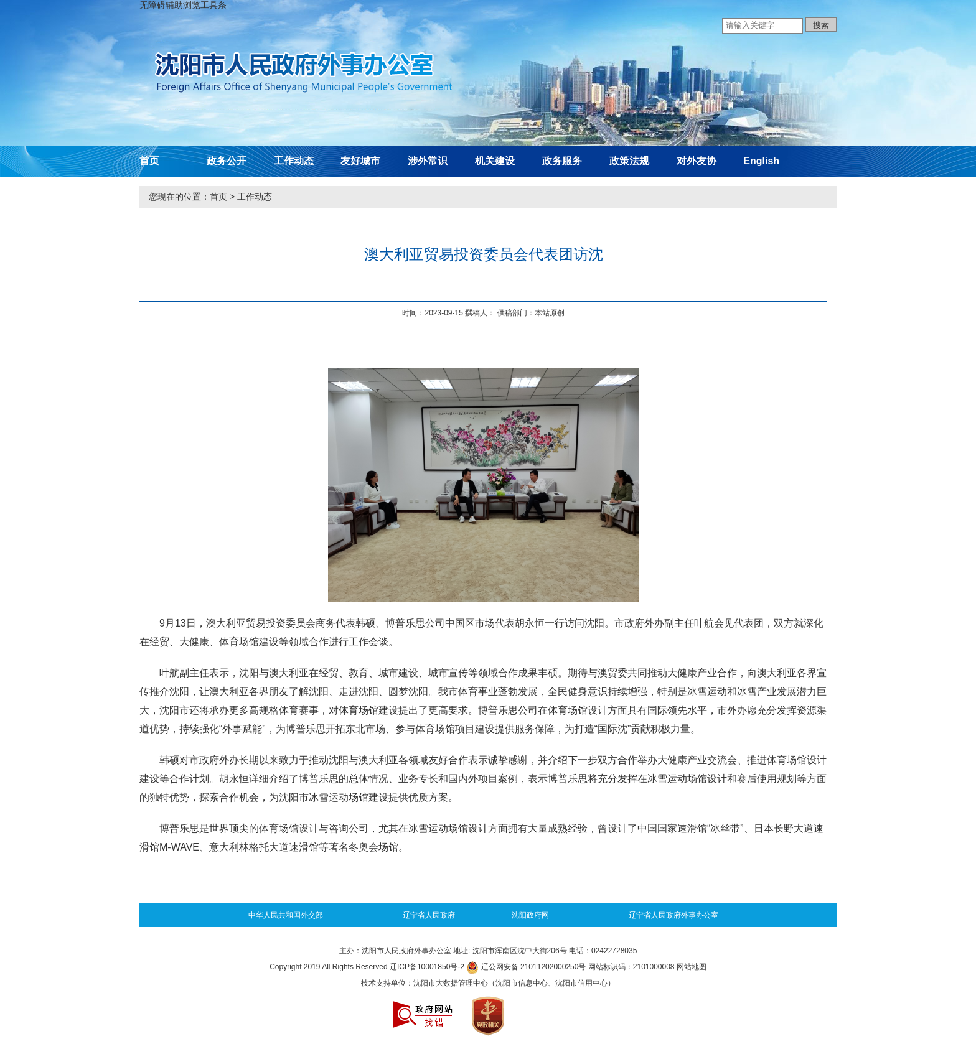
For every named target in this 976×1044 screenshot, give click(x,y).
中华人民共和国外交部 (285, 915)
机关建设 (495, 161)
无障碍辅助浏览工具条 (183, 5)
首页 (149, 161)
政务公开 (226, 161)
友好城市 (360, 161)
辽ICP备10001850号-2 (427, 966)
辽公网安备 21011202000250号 (526, 966)
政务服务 (562, 161)
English (761, 161)
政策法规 (629, 161)
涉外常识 (428, 161)
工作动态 (294, 161)
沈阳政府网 (530, 915)
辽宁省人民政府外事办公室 (673, 915)
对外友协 (696, 161)
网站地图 (691, 966)
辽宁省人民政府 (429, 915)
